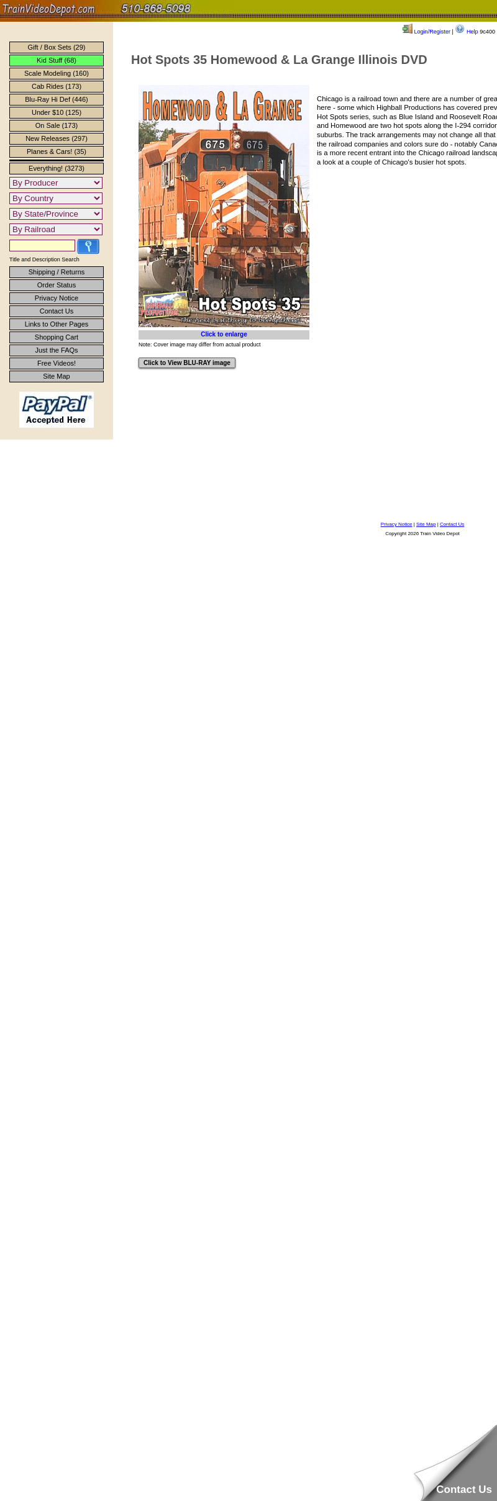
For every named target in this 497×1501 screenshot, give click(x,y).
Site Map (56, 376)
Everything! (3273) (56, 168)
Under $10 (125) (56, 112)
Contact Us (56, 311)
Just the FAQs (56, 350)
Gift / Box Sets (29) (57, 47)
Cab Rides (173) (56, 86)
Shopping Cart (56, 337)
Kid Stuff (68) (56, 60)
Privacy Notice (56, 298)
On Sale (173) (56, 125)
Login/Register (426, 32)
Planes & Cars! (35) (56, 151)
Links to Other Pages (57, 324)
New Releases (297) (56, 138)
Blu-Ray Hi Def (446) (56, 99)
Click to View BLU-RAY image (187, 362)
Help (466, 32)
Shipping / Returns (57, 272)
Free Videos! (56, 363)
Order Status (56, 285)
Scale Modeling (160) (56, 73)
